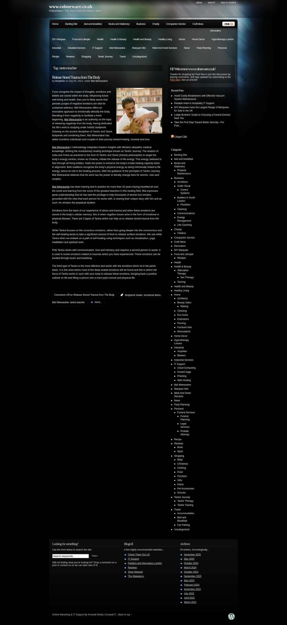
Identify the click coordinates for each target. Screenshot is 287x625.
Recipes (181, 258)
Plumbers (185, 204)
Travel (123, 56)
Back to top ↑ (125, 614)
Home (55, 23)
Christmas (182, 463)
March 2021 (190, 602)
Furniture (182, 476)
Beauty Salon (184, 302)
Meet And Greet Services (164, 47)
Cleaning (182, 209)
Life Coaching (184, 225)
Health (100, 39)
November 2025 (192, 554)
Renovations (183, 331)
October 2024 (191, 563)
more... (98, 302)
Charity (155, 23)
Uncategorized (139, 56)
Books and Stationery (119, 23)
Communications (186, 213)
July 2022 (189, 593)
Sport (180, 451)
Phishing (181, 376)
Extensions (183, 319)
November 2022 (192, 589)
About (199, 2)
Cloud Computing (186, 367)
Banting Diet (71, 23)
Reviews (70, 56)
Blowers (181, 355)
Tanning (181, 282)
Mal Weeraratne (117, 47)
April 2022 (189, 597)
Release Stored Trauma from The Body (76, 77)
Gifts (179, 480)
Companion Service (176, 23)
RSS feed (175, 79)
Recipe (55, 56)
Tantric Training (185, 505)
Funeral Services (186, 412)
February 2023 (191, 585)
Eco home (182, 315)
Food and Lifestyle (81, 39)
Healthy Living (165, 39)
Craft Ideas (197, 23)
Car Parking (183, 525)
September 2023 (192, 576)
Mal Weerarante (61, 186)
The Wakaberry (136, 576)
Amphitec (182, 351)
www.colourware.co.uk (70, 6)
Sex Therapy (187, 277)
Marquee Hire (139, 47)
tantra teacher (77, 302)
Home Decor (198, 39)
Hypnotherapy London (223, 39)
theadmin (60, 81)
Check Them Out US (139, 554)
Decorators (215, 30)
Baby (180, 459)
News (186, 47)
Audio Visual (183, 186)
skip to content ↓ (229, 2)
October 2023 (191, 572)
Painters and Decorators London (145, 563)
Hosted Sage (184, 372)
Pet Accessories (185, 488)
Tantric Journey (105, 56)
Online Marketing (61, 614)
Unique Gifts (180, 136)
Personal (222, 47)
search (211, 2)
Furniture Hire (184, 327)
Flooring (181, 323)
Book (180, 447)
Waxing (184, 306)
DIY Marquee (58, 39)
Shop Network (135, 572)
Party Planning (204, 47)
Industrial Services (76, 47)
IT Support (97, 47)
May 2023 (189, 580)
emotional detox (152, 295)
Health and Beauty (142, 39)
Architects (182, 181)
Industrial (56, 47)
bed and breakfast (93, 23)
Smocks (181, 492)
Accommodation (185, 513)
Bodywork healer (134, 295)
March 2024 (190, 567)
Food (180, 472)
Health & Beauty (118, 39)
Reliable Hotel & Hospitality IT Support (194, 103)
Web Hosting (184, 380)
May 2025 (189, 559)
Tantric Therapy (185, 501)
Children (181, 233)
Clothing (181, 468)
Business (140, 23)
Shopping (86, 56)
